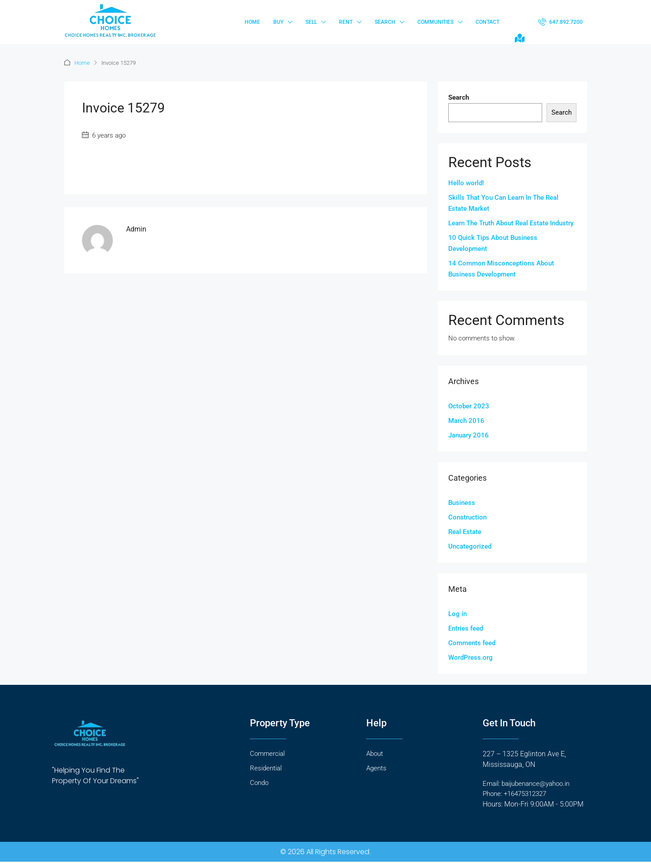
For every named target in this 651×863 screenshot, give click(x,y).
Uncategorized (469, 546)
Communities (435, 22)
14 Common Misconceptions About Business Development (501, 268)
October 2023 (468, 406)
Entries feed (465, 628)
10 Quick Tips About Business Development (492, 243)
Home (252, 22)
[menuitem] (560, 22)
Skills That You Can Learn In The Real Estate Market (503, 203)
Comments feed (471, 643)
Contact (487, 22)
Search (385, 22)
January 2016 (468, 435)
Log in (457, 614)
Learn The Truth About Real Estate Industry (510, 223)
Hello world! (466, 183)
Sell (311, 22)
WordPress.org (470, 657)
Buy (278, 22)
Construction (467, 517)
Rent (346, 22)
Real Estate (464, 532)
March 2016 (466, 421)
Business (461, 503)
